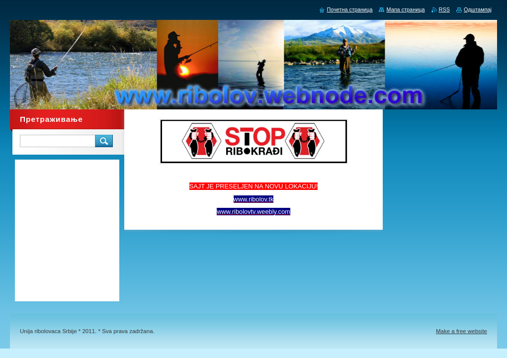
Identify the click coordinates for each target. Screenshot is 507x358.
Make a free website (461, 331)
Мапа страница (405, 9)
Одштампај (478, 9)
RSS (444, 9)
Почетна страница (350, 9)
